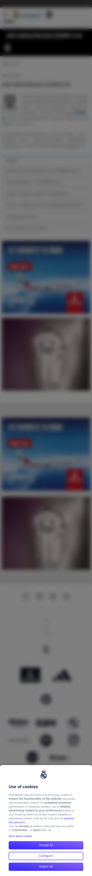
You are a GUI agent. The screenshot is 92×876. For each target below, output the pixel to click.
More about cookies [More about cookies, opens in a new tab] (20, 836)
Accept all (46, 845)
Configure (46, 855)
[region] (46, 820)
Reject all (46, 866)
